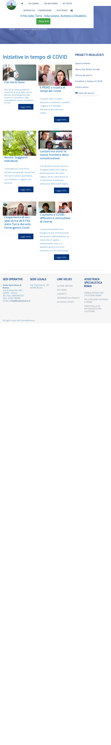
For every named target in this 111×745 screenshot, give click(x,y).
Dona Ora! (33, 21)
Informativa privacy (68, 297)
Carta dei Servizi (91, 94)
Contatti (62, 293)
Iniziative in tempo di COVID (88, 81)
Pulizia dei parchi (83, 75)
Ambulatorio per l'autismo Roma (93, 294)
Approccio (86, 3)
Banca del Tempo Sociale (87, 69)
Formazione (31, 10)
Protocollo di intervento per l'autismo (92, 309)
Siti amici (62, 289)
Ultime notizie (65, 285)
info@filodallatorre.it (20, 300)
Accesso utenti (65, 301)
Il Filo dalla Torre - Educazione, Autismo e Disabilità (57, 16)
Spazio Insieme (82, 63)
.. (57, 305)
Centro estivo (81, 87)
